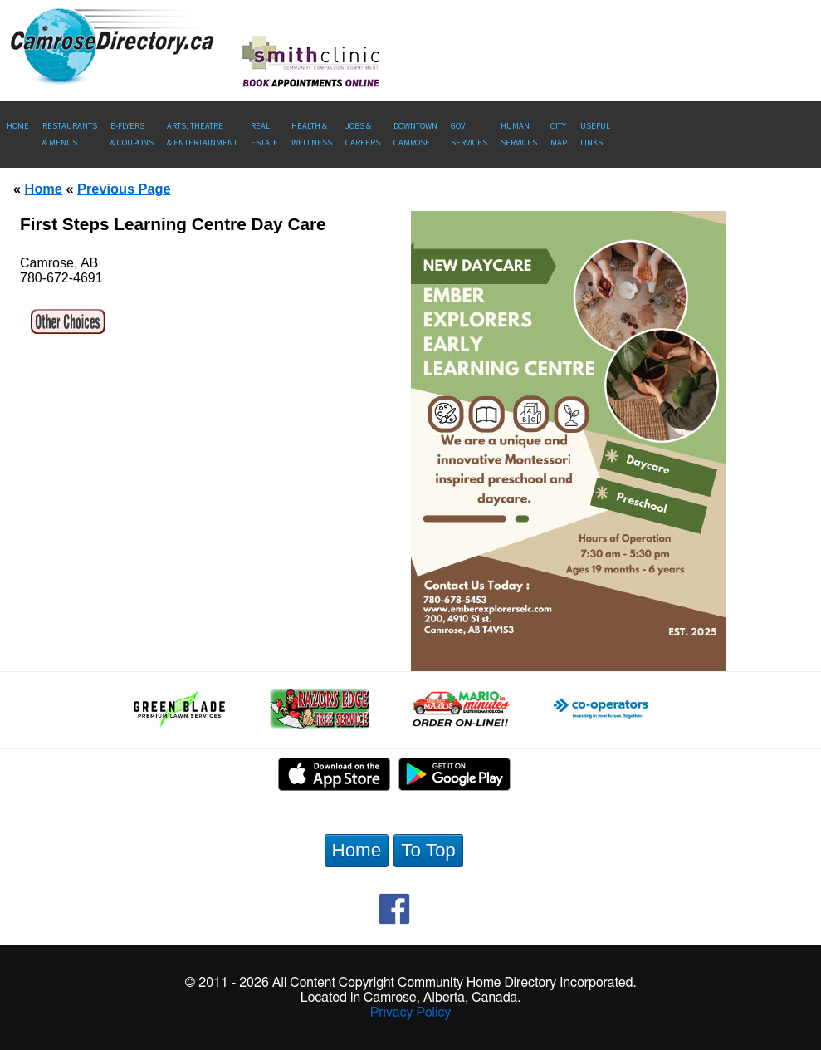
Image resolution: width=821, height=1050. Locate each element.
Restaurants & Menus (69, 134)
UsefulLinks (595, 134)
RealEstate (264, 134)
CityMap (558, 134)
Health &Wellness (311, 134)
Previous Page (123, 188)
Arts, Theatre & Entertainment (202, 134)
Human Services (519, 134)
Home (18, 125)
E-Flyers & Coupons (132, 134)
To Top (428, 850)
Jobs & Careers (362, 134)
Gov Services (469, 134)
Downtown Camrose (415, 134)
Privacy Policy (411, 1012)
